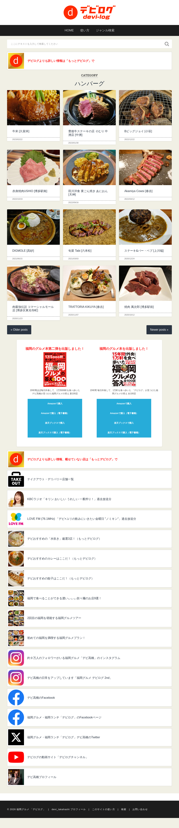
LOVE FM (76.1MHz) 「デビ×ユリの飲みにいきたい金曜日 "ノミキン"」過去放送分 (88, 521)
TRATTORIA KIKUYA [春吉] (86, 307)
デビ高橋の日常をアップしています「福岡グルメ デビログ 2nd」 (76, 685)
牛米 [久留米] (20, 132)
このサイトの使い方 (103, 819)
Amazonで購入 (55, 404)
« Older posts (19, 330)
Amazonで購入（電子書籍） (55, 414)
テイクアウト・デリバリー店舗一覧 (54, 481)
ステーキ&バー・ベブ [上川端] (144, 251)
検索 (123, 819)
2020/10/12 (129, 315)
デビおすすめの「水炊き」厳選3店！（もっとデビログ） (70, 542)
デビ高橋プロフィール (44, 787)
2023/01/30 (73, 143)
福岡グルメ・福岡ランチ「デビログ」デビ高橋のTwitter (69, 746)
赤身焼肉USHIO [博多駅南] (29, 191)
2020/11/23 (17, 319)
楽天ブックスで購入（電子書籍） (55, 433)
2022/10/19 (17, 199)
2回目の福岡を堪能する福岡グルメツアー (58, 624)
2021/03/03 (73, 259)
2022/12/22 (129, 140)
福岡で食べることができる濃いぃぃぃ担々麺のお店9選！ (70, 603)
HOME (68, 30)
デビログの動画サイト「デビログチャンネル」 (62, 767)
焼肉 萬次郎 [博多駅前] (139, 307)
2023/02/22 (17, 140)
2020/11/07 (73, 315)
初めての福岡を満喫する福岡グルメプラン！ (61, 644)
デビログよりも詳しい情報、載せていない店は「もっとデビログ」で (79, 460)
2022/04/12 (129, 199)
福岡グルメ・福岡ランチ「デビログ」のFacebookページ (69, 726)
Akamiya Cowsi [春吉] (138, 191)
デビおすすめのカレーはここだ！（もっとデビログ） (67, 562)
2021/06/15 (17, 259)
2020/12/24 (129, 259)
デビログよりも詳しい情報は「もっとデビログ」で (65, 61)
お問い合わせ (140, 819)
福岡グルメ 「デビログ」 (31, 819)
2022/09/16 (73, 203)
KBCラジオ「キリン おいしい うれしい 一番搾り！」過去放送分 (75, 501)
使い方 (85, 30)
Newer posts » (159, 330)
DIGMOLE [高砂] (23, 251)
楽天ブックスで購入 (55, 423)
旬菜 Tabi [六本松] (79, 251)
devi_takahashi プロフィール (69, 819)
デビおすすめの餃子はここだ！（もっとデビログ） (65, 583)
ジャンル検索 (106, 30)
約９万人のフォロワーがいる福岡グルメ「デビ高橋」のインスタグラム (80, 664)
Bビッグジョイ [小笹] (138, 132)
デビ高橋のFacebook (43, 705)
